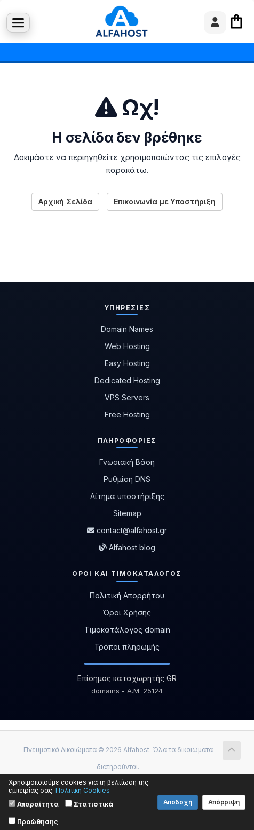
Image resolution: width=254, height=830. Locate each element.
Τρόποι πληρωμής (127, 646)
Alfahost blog (127, 547)
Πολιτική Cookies (82, 790)
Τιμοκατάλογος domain (127, 629)
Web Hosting (127, 346)
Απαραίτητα (34, 804)
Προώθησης (33, 821)
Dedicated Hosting (127, 380)
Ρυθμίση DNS (127, 479)
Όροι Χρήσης (127, 612)
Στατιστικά (89, 804)
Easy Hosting (127, 363)
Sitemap (127, 513)
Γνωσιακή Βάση (127, 462)
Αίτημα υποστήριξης (127, 496)
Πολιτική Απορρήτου (127, 595)
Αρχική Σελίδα (65, 201)
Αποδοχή (177, 802)
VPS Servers (127, 397)
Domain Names (127, 329)
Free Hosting (127, 414)
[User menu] (215, 22)
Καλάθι (236, 21)
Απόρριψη (224, 802)
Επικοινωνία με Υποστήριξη (165, 201)
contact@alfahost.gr (127, 530)
